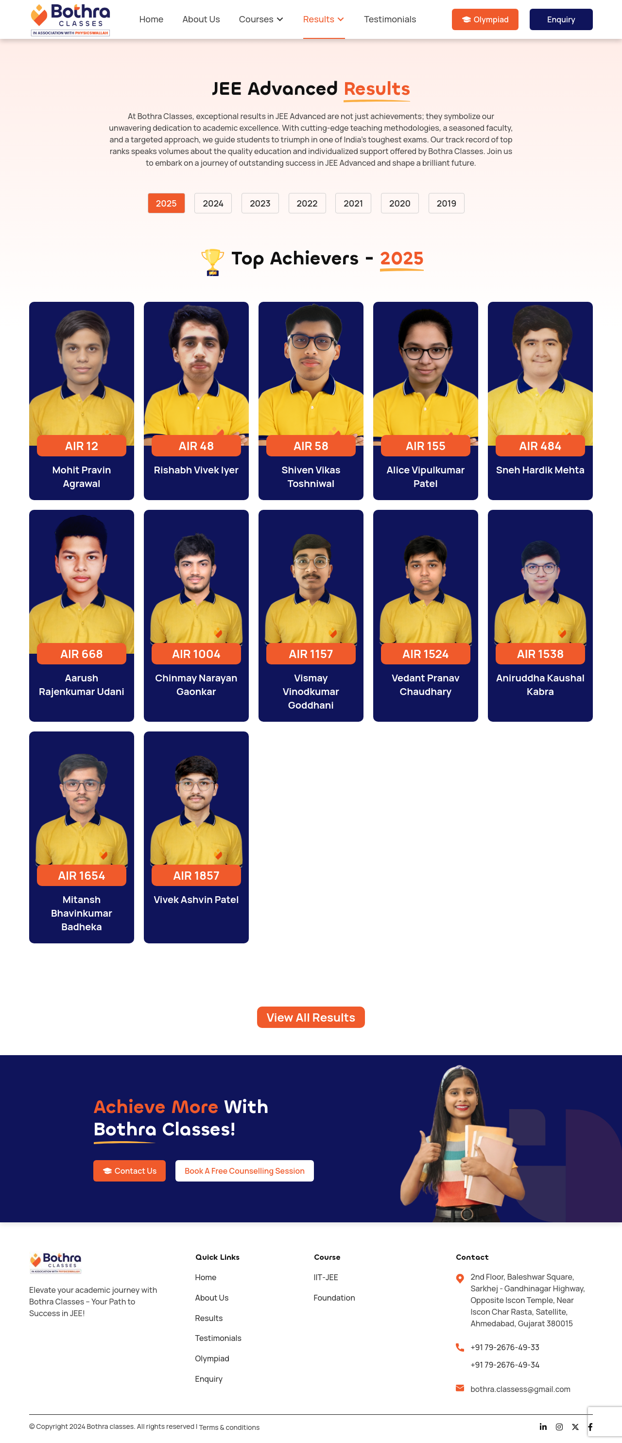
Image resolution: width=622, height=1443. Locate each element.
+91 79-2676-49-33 (504, 1347)
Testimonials (390, 19)
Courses (256, 19)
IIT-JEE (326, 1277)
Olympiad (491, 19)
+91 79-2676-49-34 (504, 1365)
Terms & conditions (229, 1427)
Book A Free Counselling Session (246, 1171)
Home (151, 19)
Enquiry (561, 19)
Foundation (334, 1298)
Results (318, 19)
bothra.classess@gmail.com (521, 1389)
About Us (201, 19)
